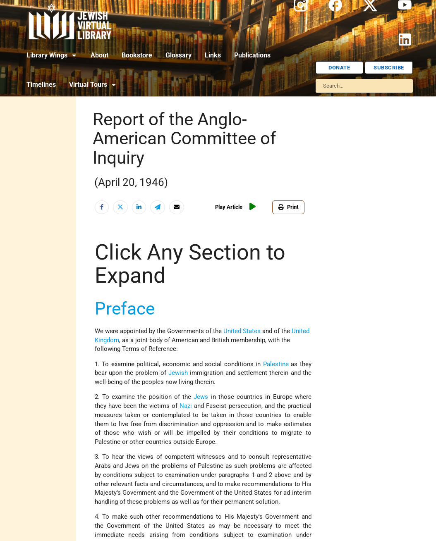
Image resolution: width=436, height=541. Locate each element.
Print (288, 207)
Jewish (178, 373)
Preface (125, 308)
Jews (201, 396)
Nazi (186, 406)
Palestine (276, 364)
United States (242, 331)
